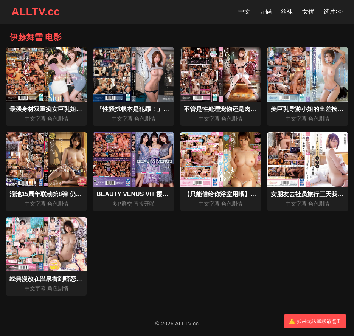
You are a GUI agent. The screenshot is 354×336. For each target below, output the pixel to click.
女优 (308, 11)
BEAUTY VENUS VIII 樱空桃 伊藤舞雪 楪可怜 (158, 194)
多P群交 (122, 204)
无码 (265, 11)
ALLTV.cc (35, 12)
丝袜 (287, 11)
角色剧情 (57, 119)
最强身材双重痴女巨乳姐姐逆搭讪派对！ (63, 109)
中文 (244, 11)
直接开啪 (144, 204)
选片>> (333, 11)
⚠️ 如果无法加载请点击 (315, 321)
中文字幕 (35, 119)
